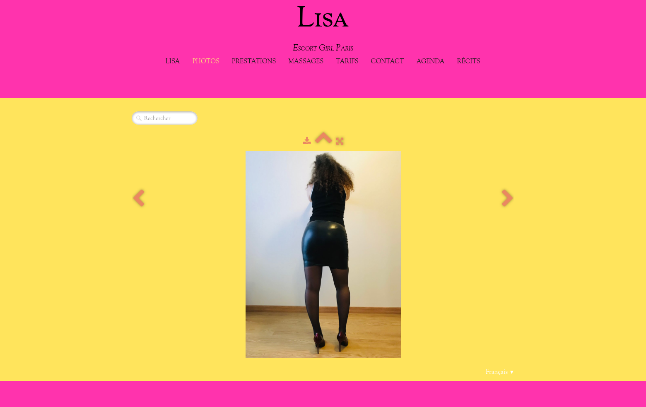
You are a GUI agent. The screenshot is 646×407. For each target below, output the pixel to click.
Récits (468, 62)
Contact (387, 62)
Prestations (254, 62)
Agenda (431, 62)
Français (500, 372)
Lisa (173, 62)
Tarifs (347, 62)
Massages (305, 62)
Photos (206, 62)
